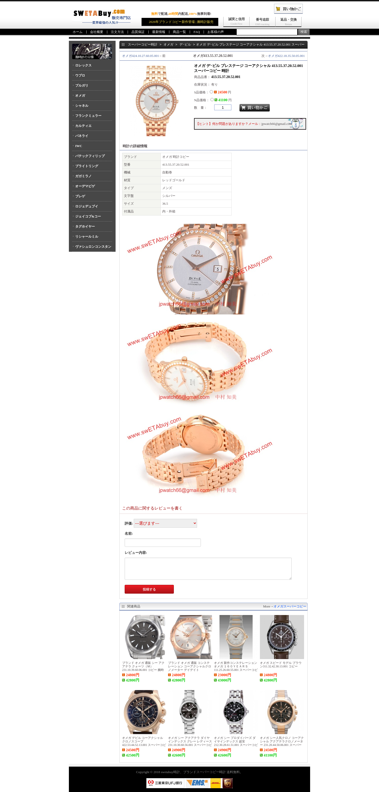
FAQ (197, 32)
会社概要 (96, 32)
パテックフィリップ (90, 156)
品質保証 (138, 32)
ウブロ (80, 75)
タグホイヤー (85, 226)
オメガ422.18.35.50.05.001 (286, 56)
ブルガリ (81, 85)
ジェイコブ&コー (88, 216)
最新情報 (158, 32)
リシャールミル (86, 236)
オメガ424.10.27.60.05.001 (140, 56)
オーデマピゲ (85, 186)
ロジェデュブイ (86, 206)
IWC (78, 146)
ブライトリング (86, 166)
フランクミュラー (88, 116)
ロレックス (83, 65)
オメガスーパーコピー (290, 606)
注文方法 (117, 32)
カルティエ (83, 126)
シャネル (81, 105)
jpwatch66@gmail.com (276, 124)
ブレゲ (80, 196)
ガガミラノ (83, 176)
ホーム (78, 32)
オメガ (80, 95)
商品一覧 (179, 32)
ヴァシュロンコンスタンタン (91, 248)
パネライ (81, 136)
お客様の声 (215, 32)
